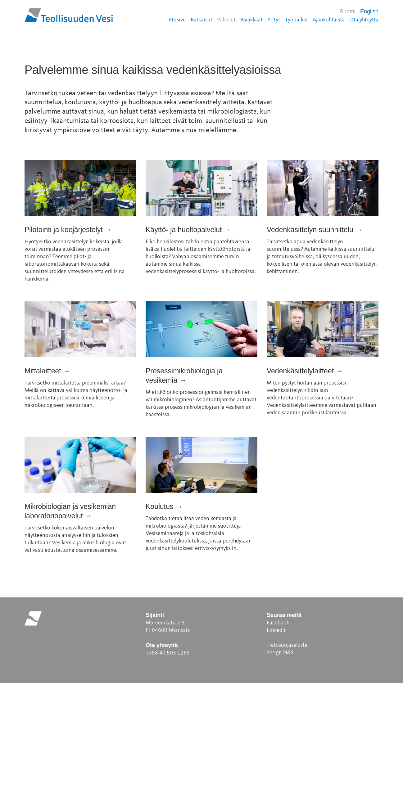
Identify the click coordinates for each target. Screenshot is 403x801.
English (369, 11)
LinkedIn (277, 748)
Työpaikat (296, 20)
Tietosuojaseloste (287, 763)
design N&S (280, 771)
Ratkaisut (201, 20)
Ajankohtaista (329, 20)
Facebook (278, 741)
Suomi (347, 11)
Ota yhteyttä (363, 20)
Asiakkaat (251, 20)
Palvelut (226, 20)
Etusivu (177, 20)
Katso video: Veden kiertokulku (106, 130)
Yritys (273, 20)
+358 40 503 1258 (168, 771)
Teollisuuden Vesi (69, 15)
